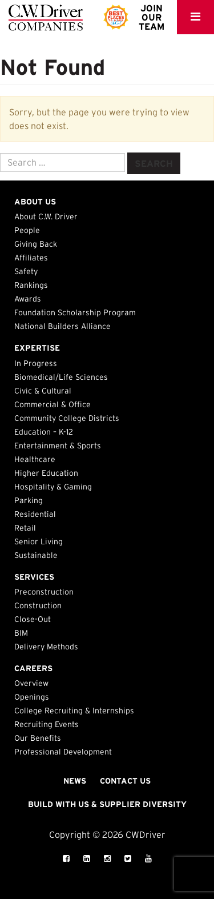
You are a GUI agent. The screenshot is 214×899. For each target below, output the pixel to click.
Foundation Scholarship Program (75, 312)
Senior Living (38, 541)
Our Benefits (37, 738)
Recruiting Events (46, 724)
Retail (25, 527)
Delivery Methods (46, 646)
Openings (31, 696)
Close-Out (32, 619)
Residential (35, 514)
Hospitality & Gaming (53, 486)
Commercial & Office (52, 404)
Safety (26, 271)
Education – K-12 (43, 431)
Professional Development (63, 751)
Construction (38, 605)
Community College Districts (66, 418)
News (74, 780)
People (27, 230)
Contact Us (125, 780)
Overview (31, 683)
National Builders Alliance (62, 326)
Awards (27, 298)
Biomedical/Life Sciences (61, 377)
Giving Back (35, 243)
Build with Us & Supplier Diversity (107, 804)
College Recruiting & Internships (74, 710)
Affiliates (31, 257)
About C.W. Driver (46, 216)
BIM (21, 632)
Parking (28, 500)
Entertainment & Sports (57, 445)
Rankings (31, 285)
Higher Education (46, 472)
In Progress (35, 363)
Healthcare (34, 459)
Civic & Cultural (42, 390)
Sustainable (36, 555)
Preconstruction (44, 591)
